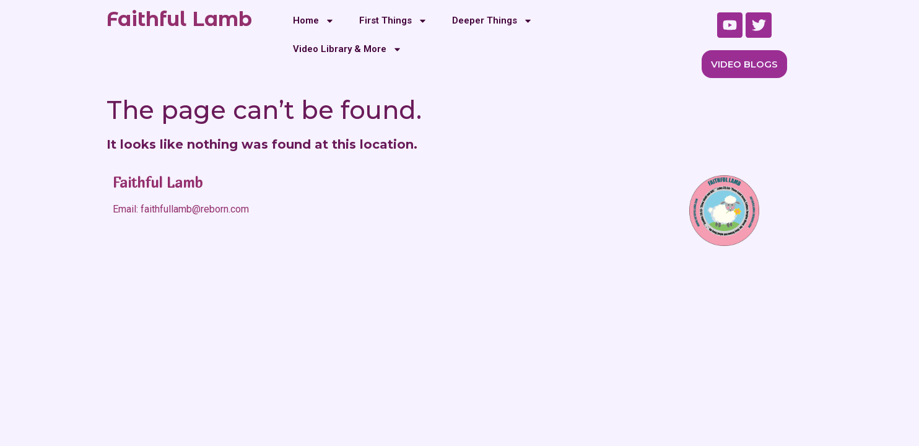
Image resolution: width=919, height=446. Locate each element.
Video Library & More (347, 49)
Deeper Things (492, 21)
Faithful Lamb (179, 19)
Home (313, 21)
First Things (393, 21)
